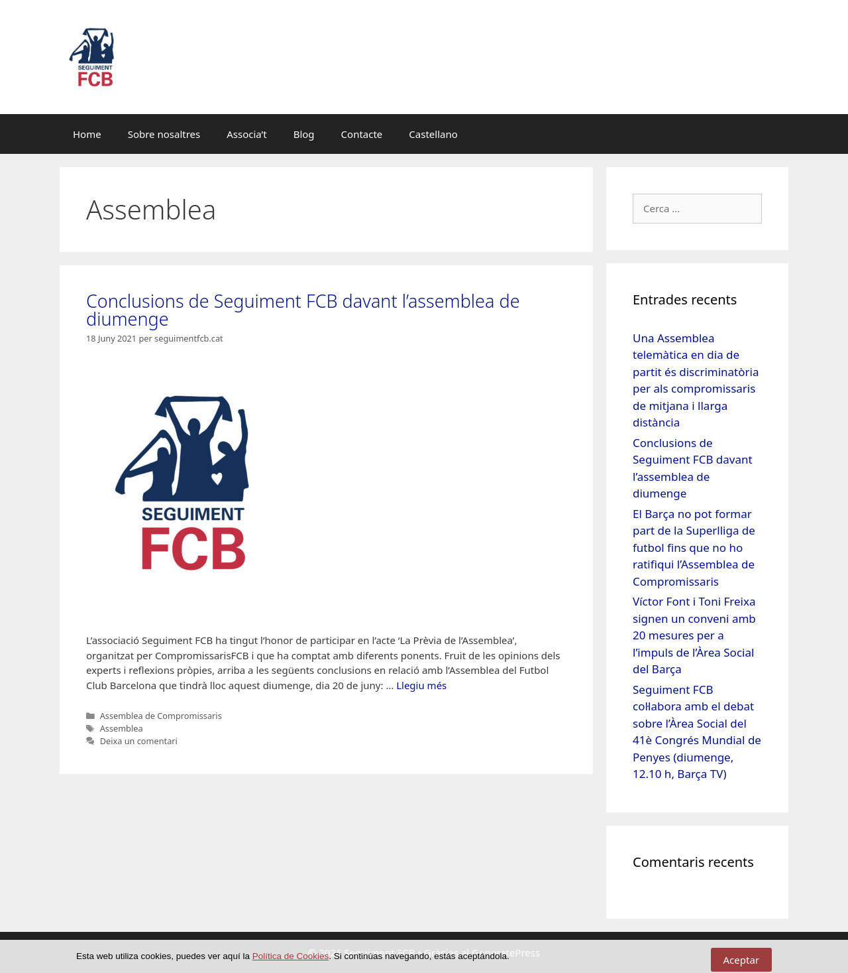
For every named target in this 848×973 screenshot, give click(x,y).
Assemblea (121, 728)
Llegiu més (421, 685)
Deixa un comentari (139, 741)
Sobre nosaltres (164, 134)
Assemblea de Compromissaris (161, 716)
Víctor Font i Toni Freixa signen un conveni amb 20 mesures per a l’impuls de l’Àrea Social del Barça (694, 635)
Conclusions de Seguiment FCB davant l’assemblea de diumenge (303, 310)
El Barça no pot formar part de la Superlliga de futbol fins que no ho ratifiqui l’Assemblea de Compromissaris (694, 547)
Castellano (433, 134)
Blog (304, 134)
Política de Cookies (290, 956)
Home (87, 134)
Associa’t (246, 134)
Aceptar (741, 959)
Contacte (362, 134)
